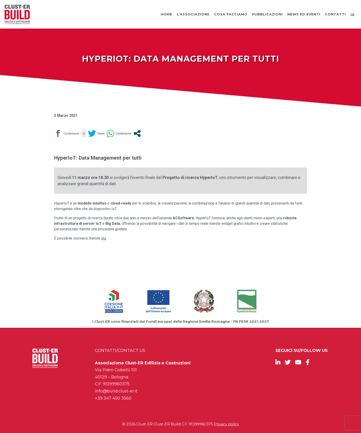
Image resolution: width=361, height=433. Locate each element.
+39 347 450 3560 (113, 398)
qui (103, 238)
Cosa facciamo (230, 14)
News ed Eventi (303, 14)
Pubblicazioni (267, 14)
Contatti (335, 14)
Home (166, 14)
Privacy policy (226, 424)
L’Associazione (193, 14)
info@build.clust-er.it (116, 391)
